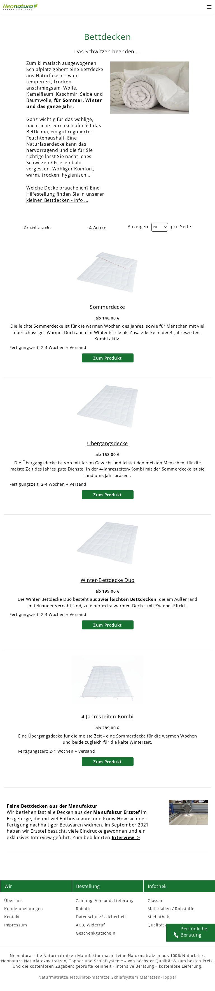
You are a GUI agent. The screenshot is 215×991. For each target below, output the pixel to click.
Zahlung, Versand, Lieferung (105, 900)
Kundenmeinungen (23, 908)
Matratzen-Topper (158, 977)
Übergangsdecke (107, 443)
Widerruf (96, 925)
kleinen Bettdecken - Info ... (57, 200)
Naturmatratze (53, 977)
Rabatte (84, 908)
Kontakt (12, 916)
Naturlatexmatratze (90, 977)
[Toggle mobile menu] (209, 8)
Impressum (15, 925)
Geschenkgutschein (95, 933)
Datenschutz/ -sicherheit (101, 916)
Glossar (155, 900)
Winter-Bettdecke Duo (108, 580)
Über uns (13, 900)
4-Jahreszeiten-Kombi (107, 716)
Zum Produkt (107, 358)
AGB (80, 925)
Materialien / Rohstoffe (171, 908)
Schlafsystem (124, 977)
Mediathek (158, 916)
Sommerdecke (107, 306)
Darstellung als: (37, 227)
